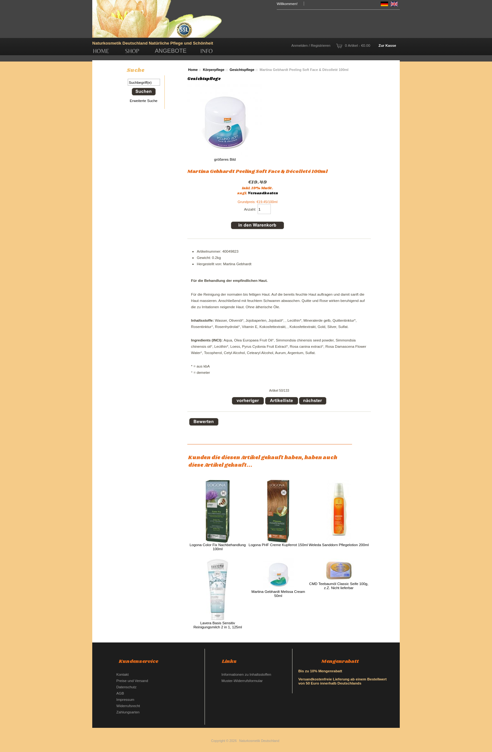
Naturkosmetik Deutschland (259, 741)
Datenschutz (126, 687)
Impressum (125, 699)
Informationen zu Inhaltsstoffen (246, 674)
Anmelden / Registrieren (310, 45)
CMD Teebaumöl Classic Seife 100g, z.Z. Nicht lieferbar (338, 586)
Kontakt (122, 674)
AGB (120, 693)
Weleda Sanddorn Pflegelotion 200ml (339, 545)
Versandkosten (263, 193)
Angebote (170, 51)
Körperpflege (214, 70)
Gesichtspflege (242, 70)
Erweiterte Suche (144, 101)
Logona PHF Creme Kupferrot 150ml (278, 545)
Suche (135, 70)
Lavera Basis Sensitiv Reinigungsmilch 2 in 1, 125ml (217, 625)
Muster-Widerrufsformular (242, 681)
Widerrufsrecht (128, 706)
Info (207, 51)
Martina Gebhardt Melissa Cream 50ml (278, 593)
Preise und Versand (132, 681)
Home (101, 51)
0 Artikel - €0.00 (357, 45)
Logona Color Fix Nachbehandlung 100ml (218, 547)
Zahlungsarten (128, 712)
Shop (132, 51)
